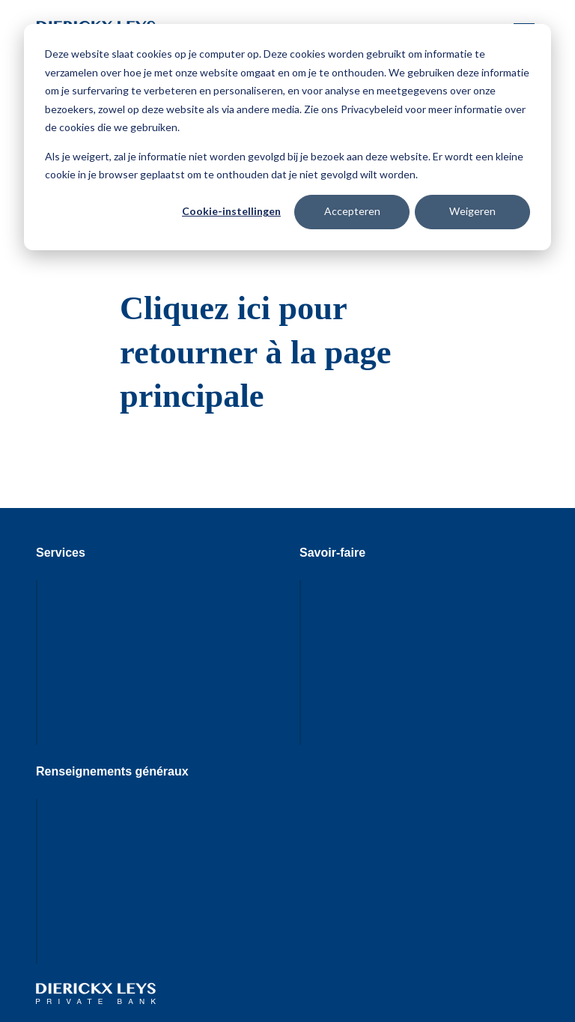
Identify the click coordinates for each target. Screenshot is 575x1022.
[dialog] (287, 137)
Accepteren (352, 211)
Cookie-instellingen (231, 211)
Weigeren (472, 211)
